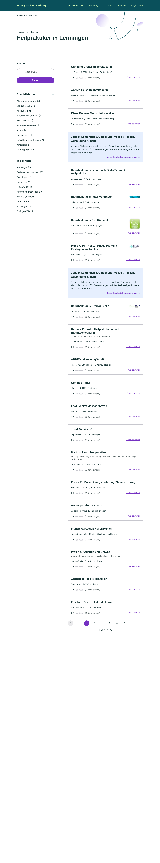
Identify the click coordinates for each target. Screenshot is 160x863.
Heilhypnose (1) (25, 135)
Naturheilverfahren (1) (28, 125)
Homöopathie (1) (25, 150)
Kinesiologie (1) (24, 145)
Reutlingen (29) (24, 167)
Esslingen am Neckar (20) (30, 172)
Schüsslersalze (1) (26, 106)
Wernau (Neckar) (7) (27, 197)
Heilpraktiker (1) (25, 120)
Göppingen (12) (25, 177)
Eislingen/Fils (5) (25, 211)
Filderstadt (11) (24, 187)
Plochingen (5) (24, 206)
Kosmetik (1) (23, 130)
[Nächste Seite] (140, 627)
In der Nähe (24, 161)
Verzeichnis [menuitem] (74, 5)
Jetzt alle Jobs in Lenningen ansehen (123, 158)
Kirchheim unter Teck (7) (29, 192)
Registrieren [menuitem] (137, 5)
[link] (105, 72)
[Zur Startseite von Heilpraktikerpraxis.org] (31, 5)
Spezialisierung (27, 94)
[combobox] (35, 72)
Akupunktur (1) (24, 111)
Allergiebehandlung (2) (28, 101)
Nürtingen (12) (24, 182)
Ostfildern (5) (23, 201)
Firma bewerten (133, 77)
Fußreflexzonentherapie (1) (30, 140)
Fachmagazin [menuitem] (95, 5)
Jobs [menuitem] (110, 5)
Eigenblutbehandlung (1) (29, 115)
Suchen (35, 80)
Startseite (21, 15)
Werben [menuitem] (122, 5)
